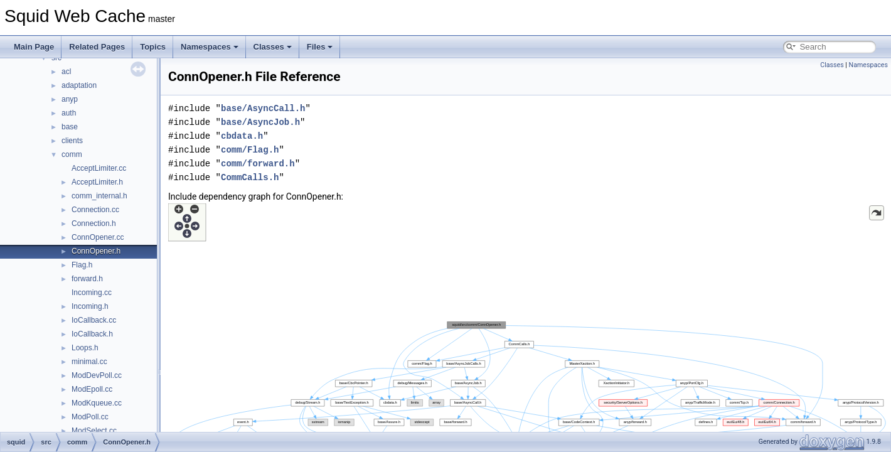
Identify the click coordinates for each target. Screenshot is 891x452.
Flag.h (82, 265)
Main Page (34, 46)
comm (71, 154)
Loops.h (85, 347)
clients (72, 140)
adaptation (79, 85)
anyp (69, 99)
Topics (153, 46)
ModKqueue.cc (97, 403)
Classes (272, 46)
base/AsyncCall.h (263, 108)
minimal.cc (89, 361)
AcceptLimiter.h (97, 182)
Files (320, 46)
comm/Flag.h (250, 150)
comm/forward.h (258, 164)
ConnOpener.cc (98, 237)
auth (68, 113)
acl (66, 71)
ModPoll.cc (90, 416)
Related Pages (97, 46)
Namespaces (209, 46)
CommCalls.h (250, 177)
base (69, 126)
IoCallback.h (92, 334)
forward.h (87, 278)
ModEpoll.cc (92, 389)
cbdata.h (242, 136)
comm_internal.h (99, 195)
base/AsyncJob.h (260, 122)
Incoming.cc (92, 292)
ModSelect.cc (94, 430)
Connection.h (94, 223)
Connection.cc (95, 209)
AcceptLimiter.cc (99, 168)
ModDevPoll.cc (97, 375)
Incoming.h (90, 306)
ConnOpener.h (96, 251)
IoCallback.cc (94, 320)
